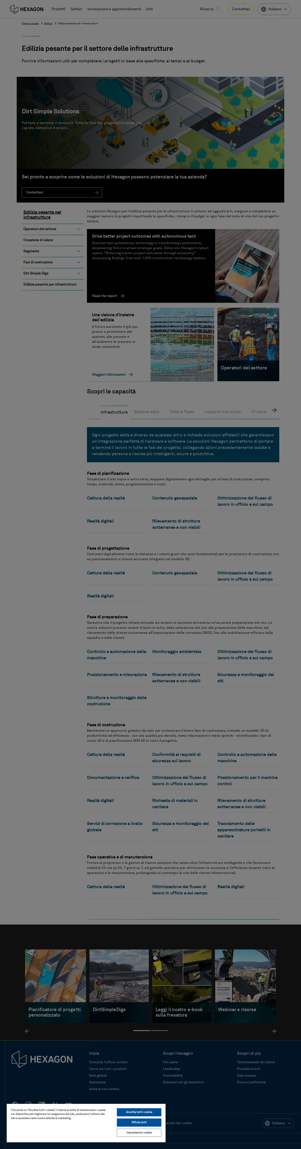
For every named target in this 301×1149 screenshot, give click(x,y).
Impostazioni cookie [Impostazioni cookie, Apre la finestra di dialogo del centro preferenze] (139, 1132)
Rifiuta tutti (139, 1122)
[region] (86, 1122)
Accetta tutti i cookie (139, 1112)
